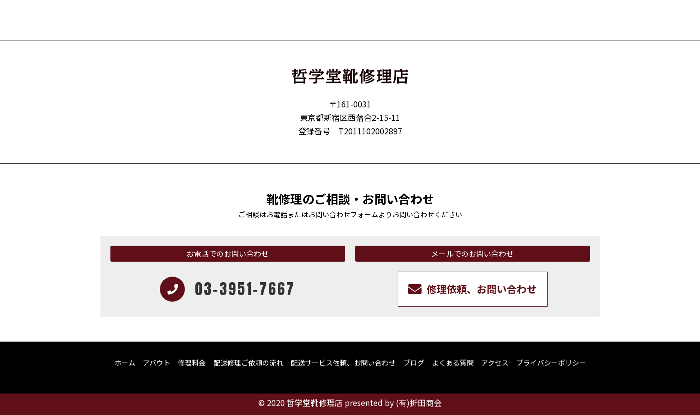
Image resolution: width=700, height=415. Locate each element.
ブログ (413, 363)
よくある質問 (453, 363)
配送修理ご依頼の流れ (248, 363)
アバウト (156, 363)
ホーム (124, 363)
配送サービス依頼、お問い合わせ (343, 363)
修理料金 (192, 363)
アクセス (495, 363)
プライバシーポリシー (551, 363)
